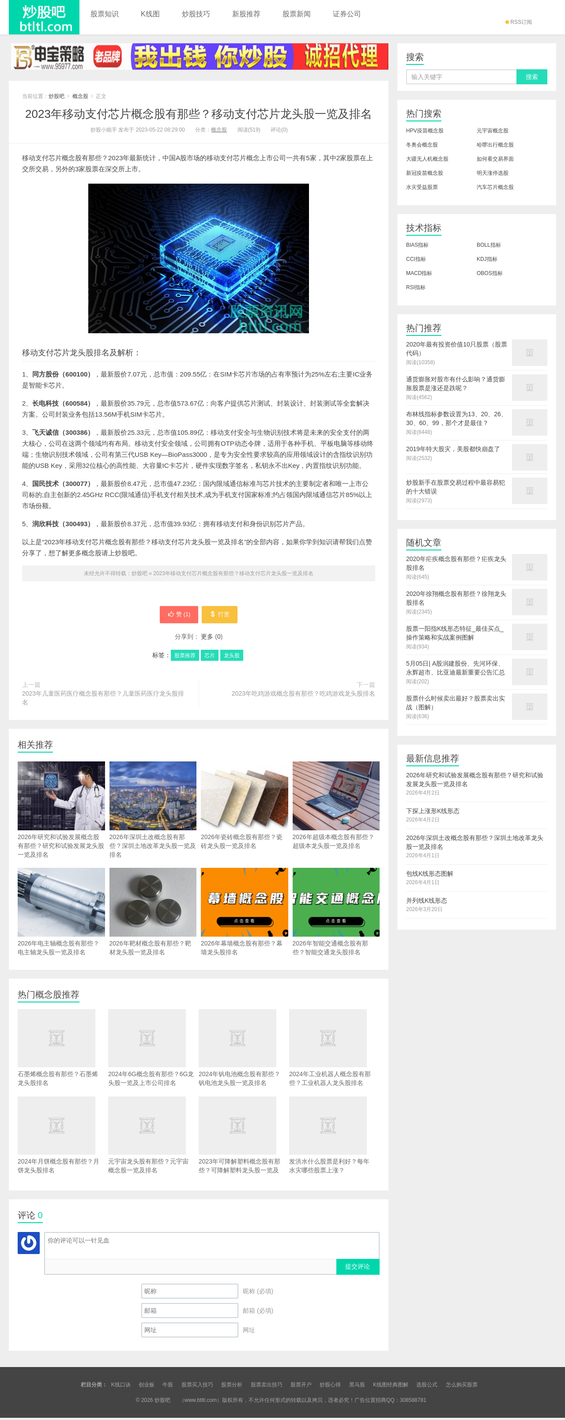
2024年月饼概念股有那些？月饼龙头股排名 (61, 1137)
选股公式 (426, 1387)
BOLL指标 (489, 245)
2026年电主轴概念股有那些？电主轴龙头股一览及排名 (61, 929)
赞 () (175, 615)
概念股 (80, 96)
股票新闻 (296, 14)
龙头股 (232, 658)
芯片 (209, 658)
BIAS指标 (417, 245)
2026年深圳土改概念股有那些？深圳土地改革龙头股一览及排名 (153, 827)
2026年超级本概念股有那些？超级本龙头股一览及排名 (336, 823)
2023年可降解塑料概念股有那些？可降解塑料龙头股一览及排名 (242, 1142)
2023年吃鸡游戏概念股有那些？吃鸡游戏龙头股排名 (303, 695)
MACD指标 (419, 273)
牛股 (167, 1387)
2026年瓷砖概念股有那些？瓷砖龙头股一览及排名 (244, 823)
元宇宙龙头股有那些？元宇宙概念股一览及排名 (151, 1137)
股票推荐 (185, 658)
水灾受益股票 (422, 187)
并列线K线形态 (426, 900)
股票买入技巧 (197, 1387)
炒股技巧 (196, 14)
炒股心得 (330, 1387)
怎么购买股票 (462, 1387)
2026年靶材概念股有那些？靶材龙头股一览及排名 (153, 929)
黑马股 (357, 1387)
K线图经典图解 (390, 1387)
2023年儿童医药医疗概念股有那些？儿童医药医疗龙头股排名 (103, 700)
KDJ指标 (487, 259)
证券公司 (347, 14)
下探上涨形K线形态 (433, 810)
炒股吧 (44, 17)
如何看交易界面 (495, 159)
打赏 (224, 615)
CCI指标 (416, 259)
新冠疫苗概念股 (424, 173)
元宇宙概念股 (492, 131)
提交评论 (357, 1268)
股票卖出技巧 (266, 1387)
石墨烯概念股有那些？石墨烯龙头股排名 (61, 1050)
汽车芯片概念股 (495, 187)
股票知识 (104, 14)
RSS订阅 (518, 22)
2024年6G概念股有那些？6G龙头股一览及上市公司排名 (151, 1050)
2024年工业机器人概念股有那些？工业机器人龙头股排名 (332, 1050)
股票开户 (301, 1387)
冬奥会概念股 (422, 145)
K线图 (150, 14)
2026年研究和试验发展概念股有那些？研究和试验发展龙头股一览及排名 (61, 827)
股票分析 (231, 1387)
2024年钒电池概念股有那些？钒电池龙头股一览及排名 (242, 1050)
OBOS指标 (490, 273)
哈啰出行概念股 (495, 145)
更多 (207, 638)
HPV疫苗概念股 (425, 131)
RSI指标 (416, 287)
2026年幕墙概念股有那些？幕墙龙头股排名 (244, 929)
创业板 (146, 1387)
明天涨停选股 (492, 173)
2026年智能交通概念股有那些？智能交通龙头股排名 (336, 929)
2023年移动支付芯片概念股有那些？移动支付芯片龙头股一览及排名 (198, 114)
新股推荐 (246, 14)
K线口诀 (121, 1387)
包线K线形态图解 (429, 873)
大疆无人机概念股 (427, 159)
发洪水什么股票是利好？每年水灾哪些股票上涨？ (332, 1137)
